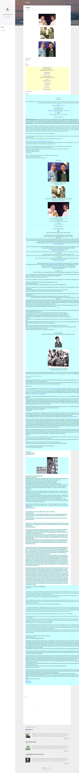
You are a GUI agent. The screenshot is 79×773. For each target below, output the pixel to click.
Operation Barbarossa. (47, 89)
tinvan (27, 2)
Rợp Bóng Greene (28, 682)
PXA (58, 307)
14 (27, 59)
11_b (28, 65)
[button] (68, 8)
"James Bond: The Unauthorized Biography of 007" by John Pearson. (42, 141)
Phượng (26, 680)
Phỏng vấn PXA (28, 386)
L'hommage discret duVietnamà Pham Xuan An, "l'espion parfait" (58, 110)
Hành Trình (71, 416)
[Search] (70, 3)
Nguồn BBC (58, 298)
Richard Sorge (47, 86)
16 (29, 59)
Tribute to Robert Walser (30, 741)
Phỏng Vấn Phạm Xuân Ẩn (30, 507)
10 (25, 65)
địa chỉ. (53, 70)
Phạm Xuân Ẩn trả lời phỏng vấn (58, 250)
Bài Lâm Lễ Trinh (28, 91)
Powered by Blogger (47, 768)
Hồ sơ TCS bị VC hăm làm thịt (58, 260)
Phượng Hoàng (28, 681)
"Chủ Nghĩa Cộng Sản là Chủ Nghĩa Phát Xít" (38, 393)
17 (25, 61)
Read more (66, 738)
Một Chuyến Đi (53, 373)
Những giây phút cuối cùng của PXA (58, 105)
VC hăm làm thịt (47, 84)
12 (26, 59)
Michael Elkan (49, 770)
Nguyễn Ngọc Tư (29, 729)
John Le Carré (60, 114)
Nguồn (53, 77)
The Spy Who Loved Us (47, 67)
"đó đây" (71, 373)
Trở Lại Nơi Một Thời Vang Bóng (55, 388)
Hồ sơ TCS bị (47, 83)
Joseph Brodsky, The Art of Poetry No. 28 (34, 754)
